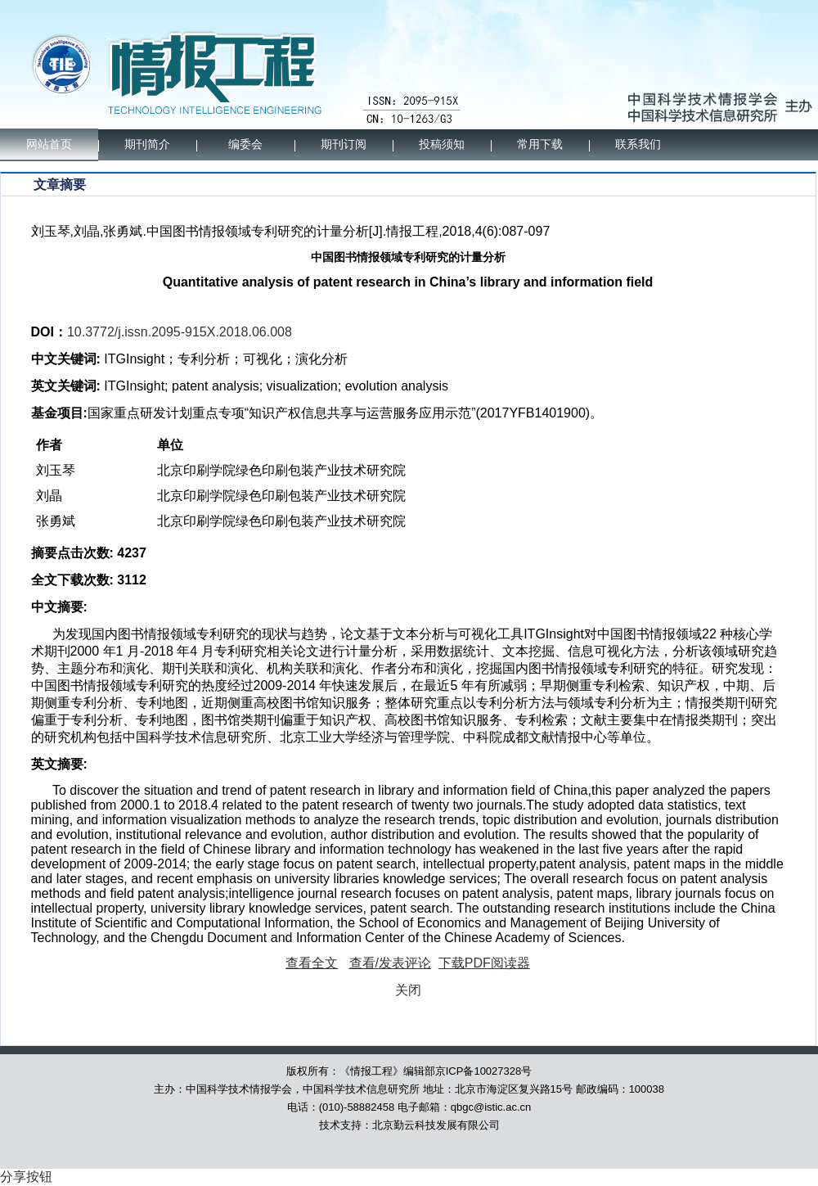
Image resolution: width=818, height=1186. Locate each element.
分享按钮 (26, 1177)
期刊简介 (147, 144)
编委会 (245, 144)
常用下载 (540, 144)
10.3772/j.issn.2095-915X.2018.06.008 (179, 332)
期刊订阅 (343, 144)
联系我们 (638, 144)
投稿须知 (442, 144)
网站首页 (49, 144)
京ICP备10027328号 (484, 1071)
